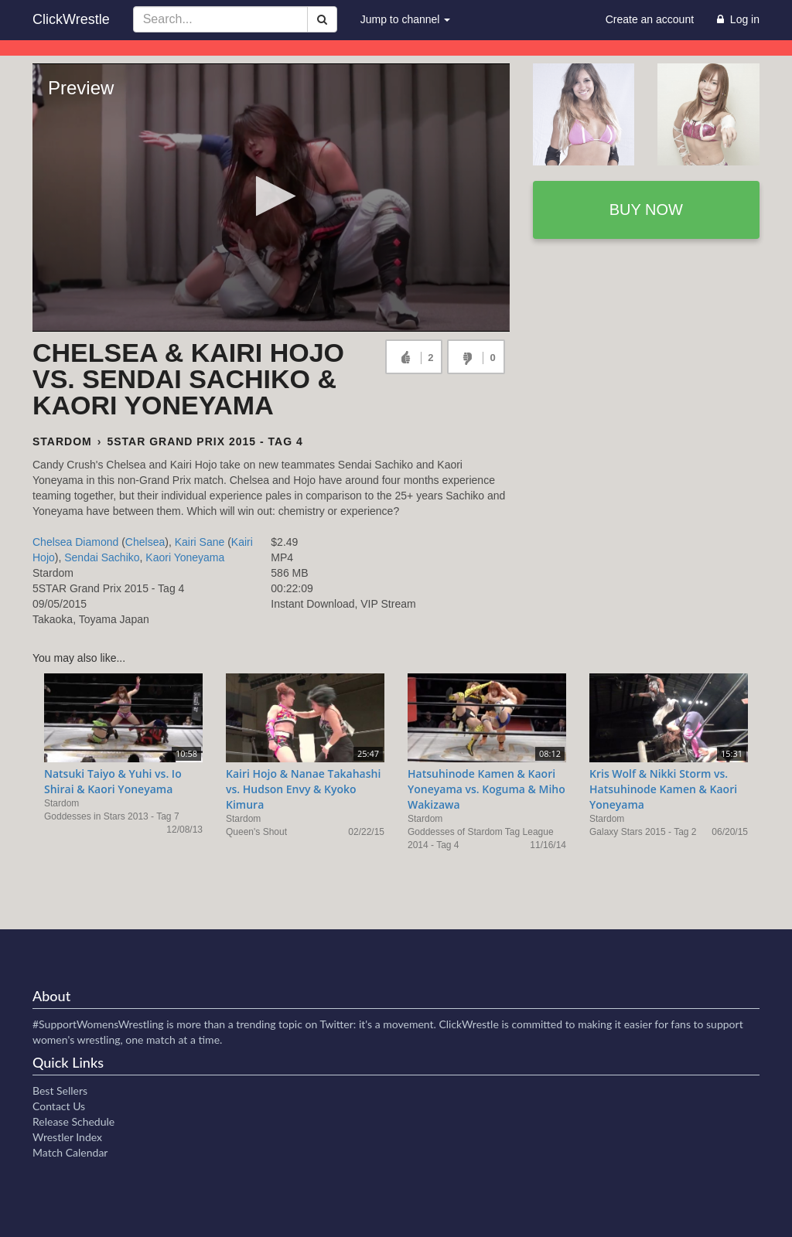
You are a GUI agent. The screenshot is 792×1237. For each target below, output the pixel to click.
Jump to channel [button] (405, 19)
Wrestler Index (67, 1136)
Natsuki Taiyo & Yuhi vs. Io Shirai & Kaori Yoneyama (113, 781)
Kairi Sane (200, 542)
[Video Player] (271, 197)
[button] (271, 196)
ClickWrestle (71, 19)
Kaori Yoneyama (184, 557)
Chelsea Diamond (75, 542)
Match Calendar (70, 1152)
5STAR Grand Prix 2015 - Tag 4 (204, 441)
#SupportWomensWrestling (98, 1024)
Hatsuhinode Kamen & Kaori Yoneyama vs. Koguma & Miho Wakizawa (486, 789)
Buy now (646, 209)
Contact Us (58, 1106)
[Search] (322, 19)
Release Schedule (73, 1121)
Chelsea (145, 542)
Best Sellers (59, 1090)
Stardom (62, 441)
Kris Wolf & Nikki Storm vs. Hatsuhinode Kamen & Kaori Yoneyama (663, 789)
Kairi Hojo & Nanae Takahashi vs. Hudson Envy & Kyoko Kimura (303, 789)
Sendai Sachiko (101, 557)
